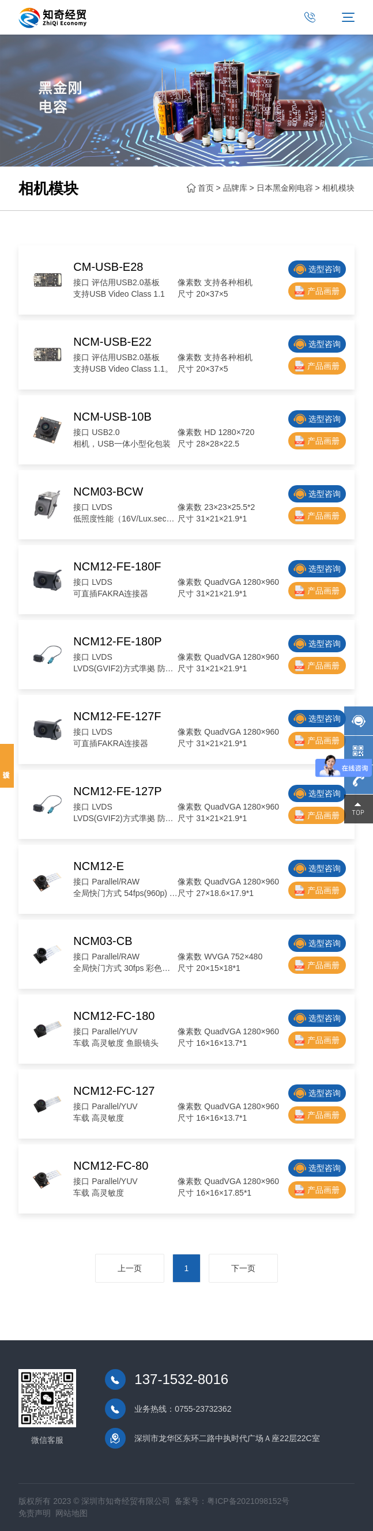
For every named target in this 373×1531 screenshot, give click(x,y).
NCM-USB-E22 (112, 341)
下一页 (243, 1268)
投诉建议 (7, 766)
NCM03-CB (102, 941)
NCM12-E (98, 866)
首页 (206, 187)
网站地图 (71, 1513)
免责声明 (34, 1513)
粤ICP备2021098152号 (248, 1501)
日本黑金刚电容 (285, 187)
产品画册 (317, 291)
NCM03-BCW (108, 491)
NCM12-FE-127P (117, 791)
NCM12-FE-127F (117, 716)
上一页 (129, 1268)
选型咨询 (317, 269)
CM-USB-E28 (108, 266)
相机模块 (338, 187)
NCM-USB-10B (112, 416)
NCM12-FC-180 (114, 1016)
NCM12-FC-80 (110, 1165)
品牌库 (235, 187)
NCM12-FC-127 (114, 1090)
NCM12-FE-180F (117, 566)
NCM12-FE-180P (117, 641)
